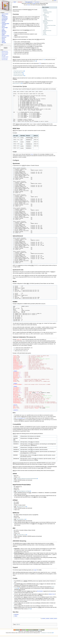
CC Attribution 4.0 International (46, 632)
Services (3, 39)
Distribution (45, 10)
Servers (3, 38)
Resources (4, 37)
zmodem (51, 618)
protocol (55, 618)
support (35, 569)
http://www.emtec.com (21, 534)
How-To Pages (5, 27)
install (34, 3)
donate (28, 4)
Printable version (5, 56)
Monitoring (4, 31)
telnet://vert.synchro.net (19, 75)
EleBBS (45, 19)
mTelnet (45, 26)
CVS (40, 63)
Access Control (5, 13)
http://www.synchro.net (19, 71)
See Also (45, 34)
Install (44, 14)
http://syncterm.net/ (17, 83)
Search (1, 44)
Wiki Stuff (4, 42)
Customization (5, 18)
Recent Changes (5, 52)
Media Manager (5, 54)
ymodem (47, 618)
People (3, 34)
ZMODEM (16, 614)
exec (32, 154)
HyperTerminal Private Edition (50, 25)
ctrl (17, 417)
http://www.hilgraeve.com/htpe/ (23, 490)
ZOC (45, 29)
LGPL (34, 61)
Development (4, 19)
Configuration (4, 16)
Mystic (45, 18)
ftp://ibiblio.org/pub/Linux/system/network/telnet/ (27, 478)
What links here (5, 51)
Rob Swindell (40, 590)
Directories (4, 20)
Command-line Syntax (47, 11)
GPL (43, 59)
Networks (4, 33)
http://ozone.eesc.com (21, 506)
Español (3, 22)
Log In (55, 0)
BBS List (3, 15)
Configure (45, 15)
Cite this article (4, 59)
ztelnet (45, 24)
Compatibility (45, 22)
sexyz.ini (19, 339)
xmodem (43, 618)
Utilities (15, 615)
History (3, 26)
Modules (3, 30)
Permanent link (5, 58)
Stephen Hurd (52, 593)
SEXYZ (18, 623)
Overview (45, 9)
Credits (44, 33)
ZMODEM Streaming (47, 30)
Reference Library (5, 35)
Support (44, 31)
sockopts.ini (22, 417)
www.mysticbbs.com (21, 518)
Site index (4, 55)
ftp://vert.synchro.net (18, 74)
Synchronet (46, 16)
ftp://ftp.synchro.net (18, 72)
